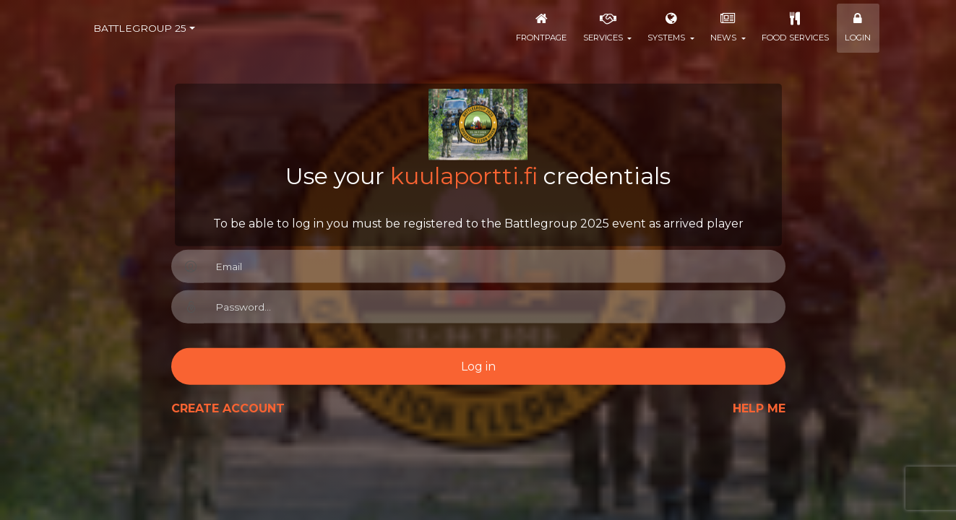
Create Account (228, 408)
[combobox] (144, 28)
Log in (478, 366)
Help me (759, 408)
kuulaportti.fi (464, 176)
